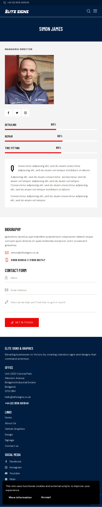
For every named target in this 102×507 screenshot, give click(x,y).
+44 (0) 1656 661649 (17, 403)
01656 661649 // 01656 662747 (28, 260)
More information (20, 497)
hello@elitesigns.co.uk (18, 397)
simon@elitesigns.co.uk (25, 252)
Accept (46, 497)
